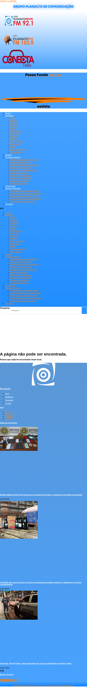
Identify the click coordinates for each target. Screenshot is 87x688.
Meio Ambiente (18, 149)
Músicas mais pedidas (21, 178)
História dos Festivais (21, 167)
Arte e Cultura (17, 142)
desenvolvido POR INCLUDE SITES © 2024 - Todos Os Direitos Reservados (43, 685)
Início (8, 113)
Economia (15, 134)
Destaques (9, 397)
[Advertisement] (43, 333)
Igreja (13, 118)
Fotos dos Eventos (19, 181)
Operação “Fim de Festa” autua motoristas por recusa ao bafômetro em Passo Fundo (35, 663)
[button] (42, 208)
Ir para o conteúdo (8, 1)
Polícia (13, 120)
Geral (12, 147)
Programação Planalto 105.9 (24, 196)
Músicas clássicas (19, 173)
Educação (15, 144)
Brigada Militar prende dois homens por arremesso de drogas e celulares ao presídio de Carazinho (41, 495)
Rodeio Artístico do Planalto (24, 165)
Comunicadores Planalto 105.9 (25, 199)
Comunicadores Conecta (22, 201)
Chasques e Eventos (20, 162)
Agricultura (15, 131)
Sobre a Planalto (13, 188)
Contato (9, 204)
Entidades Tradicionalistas (23, 170)
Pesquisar (5, 308)
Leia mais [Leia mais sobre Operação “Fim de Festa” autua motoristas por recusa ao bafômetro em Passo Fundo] (4, 667)
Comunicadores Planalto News (25, 193)
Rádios (8, 155)
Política (14, 126)
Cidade (13, 136)
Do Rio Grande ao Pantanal (23, 160)
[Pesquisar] (84, 310)
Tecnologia (15, 152)
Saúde (13, 128)
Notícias (9, 115)
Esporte (14, 123)
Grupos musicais (18, 183)
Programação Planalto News (24, 191)
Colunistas (10, 186)
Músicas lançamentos (21, 175)
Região (13, 139)
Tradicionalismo (13, 157)
